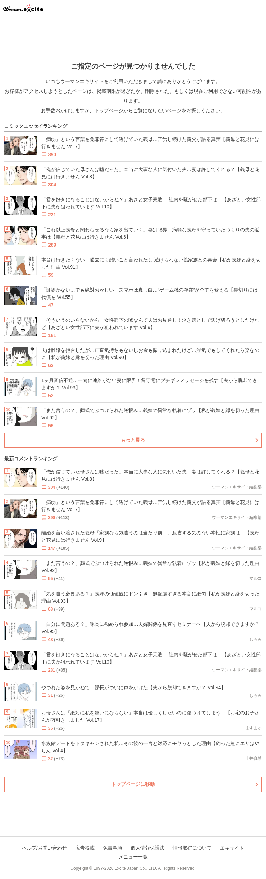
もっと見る (133, 440)
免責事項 (112, 848)
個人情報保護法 (148, 848)
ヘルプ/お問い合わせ (44, 848)
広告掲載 (85, 848)
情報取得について (192, 848)
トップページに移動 (133, 784)
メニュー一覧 (133, 857)
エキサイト (232, 848)
